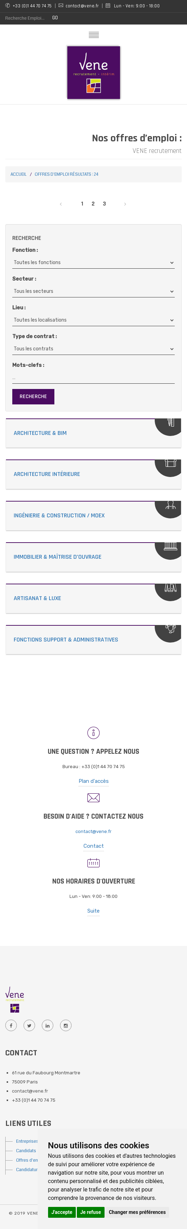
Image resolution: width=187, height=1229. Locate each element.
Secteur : (24, 279)
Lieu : (19, 307)
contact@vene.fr (93, 831)
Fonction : (25, 250)
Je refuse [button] (90, 1212)
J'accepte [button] (62, 1212)
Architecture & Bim (40, 433)
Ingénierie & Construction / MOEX (59, 515)
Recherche (33, 396)
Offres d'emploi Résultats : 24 (66, 174)
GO (55, 17)
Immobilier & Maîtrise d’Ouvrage (57, 557)
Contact (94, 846)
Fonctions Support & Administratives (66, 640)
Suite (93, 911)
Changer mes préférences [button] (137, 1212)
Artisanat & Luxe (37, 598)
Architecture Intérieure (47, 474)
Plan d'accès (94, 781)
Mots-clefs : (28, 365)
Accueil (19, 174)
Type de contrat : (34, 336)
